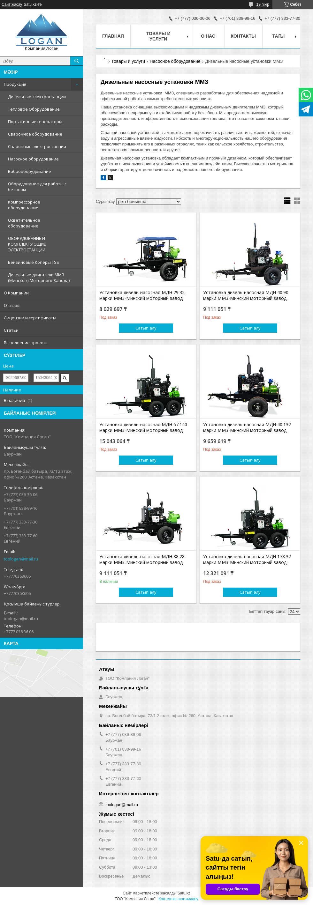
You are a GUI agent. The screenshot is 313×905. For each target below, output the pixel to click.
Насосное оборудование (33, 159)
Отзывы (12, 305)
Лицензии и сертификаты (30, 318)
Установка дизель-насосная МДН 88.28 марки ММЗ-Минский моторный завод (142, 559)
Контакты (243, 36)
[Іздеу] (76, 61)
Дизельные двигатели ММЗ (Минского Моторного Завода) (39, 277)
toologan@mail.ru (21, 559)
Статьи (11, 330)
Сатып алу (145, 328)
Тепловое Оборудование (34, 109)
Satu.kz (184, 893)
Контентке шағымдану (178, 899)
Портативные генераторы (35, 121)
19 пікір (262, 4)
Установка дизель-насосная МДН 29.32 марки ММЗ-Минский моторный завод (142, 295)
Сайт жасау (12, 4)
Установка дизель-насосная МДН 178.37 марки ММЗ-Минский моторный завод (247, 559)
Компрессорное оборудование (24, 205)
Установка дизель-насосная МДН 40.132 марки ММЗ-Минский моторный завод (247, 427)
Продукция (15, 84)
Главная (113, 36)
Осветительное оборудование (24, 223)
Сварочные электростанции (37, 146)
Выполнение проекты (26, 342)
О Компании (16, 293)
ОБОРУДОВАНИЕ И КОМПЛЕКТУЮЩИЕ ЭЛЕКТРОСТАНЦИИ (27, 244)
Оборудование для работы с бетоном (37, 186)
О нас (208, 36)
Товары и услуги (158, 36)
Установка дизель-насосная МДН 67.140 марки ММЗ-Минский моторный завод (143, 427)
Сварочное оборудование (35, 134)
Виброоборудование (29, 171)
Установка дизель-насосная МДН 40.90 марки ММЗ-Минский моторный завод (245, 295)
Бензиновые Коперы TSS (33, 262)
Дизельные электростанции (37, 97)
